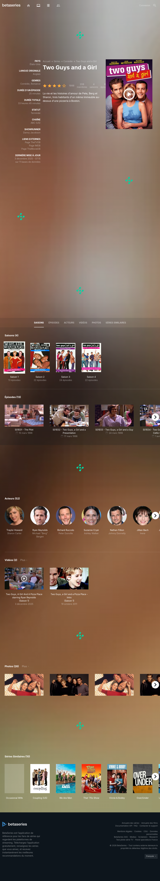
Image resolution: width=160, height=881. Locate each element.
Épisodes (54, 322)
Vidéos (83, 322)
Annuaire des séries (130, 823)
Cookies (137, 831)
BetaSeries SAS (121, 837)
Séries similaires (116, 322)
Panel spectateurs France (146, 840)
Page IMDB (34, 145)
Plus (22, 560)
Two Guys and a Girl (86, 61)
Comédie (68, 61)
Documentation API (123, 826)
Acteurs (69, 322)
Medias (133, 837)
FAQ (135, 826)
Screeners (142, 837)
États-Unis (35, 64)
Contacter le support (148, 826)
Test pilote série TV (124, 840)
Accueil (46, 61)
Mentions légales (124, 831)
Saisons (39, 322)
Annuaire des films (149, 823)
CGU (146, 831)
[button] (14, 525)
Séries (57, 61)
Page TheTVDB (32, 142)
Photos (96, 322)
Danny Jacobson (31, 132)
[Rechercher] (155, 5)
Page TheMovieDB (30, 148)
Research (153, 837)
